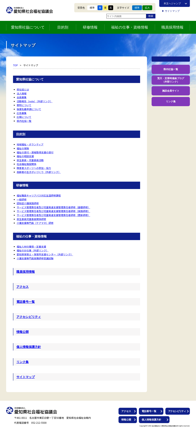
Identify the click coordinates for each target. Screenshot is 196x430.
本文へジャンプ (172, 3)
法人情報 (21, 93)
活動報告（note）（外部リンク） (35, 101)
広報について (24, 117)
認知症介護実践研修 (28, 203)
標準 (92, 7)
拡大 (147, 7)
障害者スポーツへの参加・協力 (34, 168)
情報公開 (22, 332)
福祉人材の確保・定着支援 (31, 246)
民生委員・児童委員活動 (30, 160)
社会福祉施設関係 (26, 164)
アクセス (22, 286)
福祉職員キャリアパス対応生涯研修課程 (39, 195)
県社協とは (23, 89)
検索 (150, 16)
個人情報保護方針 (28, 347)
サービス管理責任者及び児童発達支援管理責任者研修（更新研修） (53, 215)
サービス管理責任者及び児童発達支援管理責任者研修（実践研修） (53, 211)
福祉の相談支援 (25, 156)
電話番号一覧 (25, 301)
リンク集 (22, 362)
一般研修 (21, 199)
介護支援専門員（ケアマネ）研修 (35, 223)
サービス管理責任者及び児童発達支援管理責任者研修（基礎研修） (53, 207)
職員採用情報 (172, 27)
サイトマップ (172, 11)
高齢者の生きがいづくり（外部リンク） (39, 172)
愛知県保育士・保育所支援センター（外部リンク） (45, 254)
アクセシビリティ (28, 316)
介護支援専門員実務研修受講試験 (35, 258)
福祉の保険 (23, 148)
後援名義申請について (29, 109)
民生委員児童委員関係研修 (31, 219)
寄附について (24, 105)
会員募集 (21, 97)
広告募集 (21, 113)
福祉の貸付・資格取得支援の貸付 (35, 152)
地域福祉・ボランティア (30, 144)
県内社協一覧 (24, 121)
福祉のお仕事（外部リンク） (33, 250)
